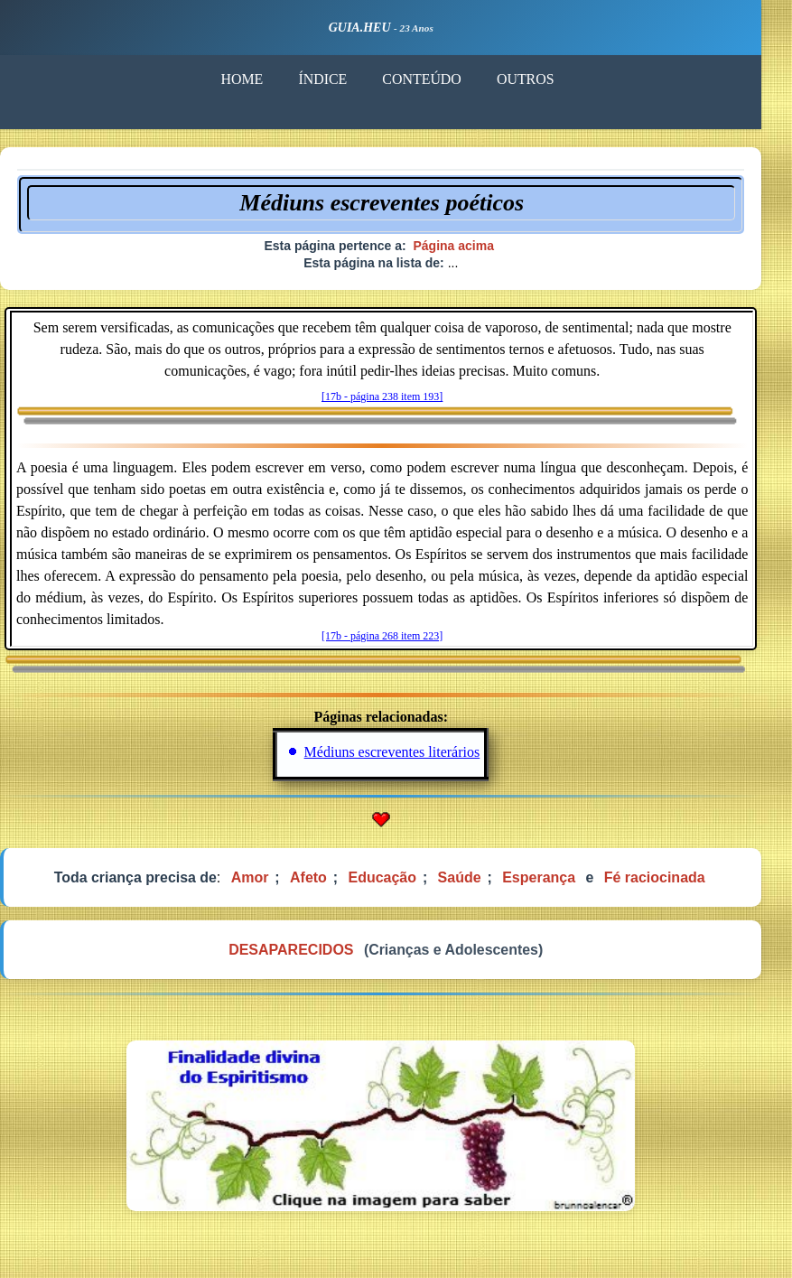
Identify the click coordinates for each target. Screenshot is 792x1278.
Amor (265, 883)
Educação (398, 883)
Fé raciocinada (671, 883)
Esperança (555, 883)
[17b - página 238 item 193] (397, 400)
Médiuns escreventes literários (408, 757)
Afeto (323, 883)
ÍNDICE (336, 80)
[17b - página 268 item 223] (397, 640)
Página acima (468, 248)
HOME (254, 80)
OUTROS (541, 80)
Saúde (475, 883)
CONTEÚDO (435, 80)
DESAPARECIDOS (305, 957)
